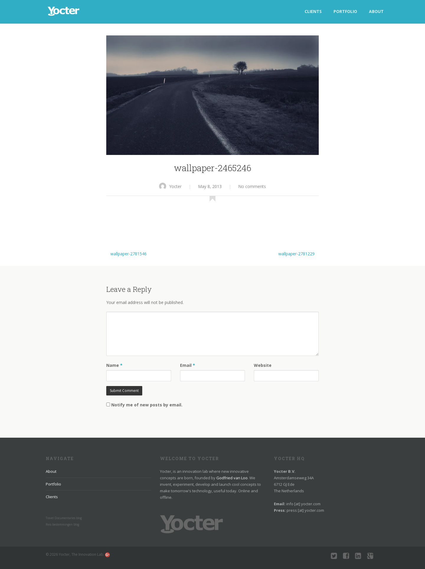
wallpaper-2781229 (296, 253)
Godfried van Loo (232, 477)
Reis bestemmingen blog (62, 524)
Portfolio (345, 11)
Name (114, 365)
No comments (252, 186)
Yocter (170, 186)
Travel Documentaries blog (64, 518)
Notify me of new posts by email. (146, 405)
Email (187, 365)
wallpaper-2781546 (128, 253)
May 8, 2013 (210, 186)
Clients (313, 11)
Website (263, 365)
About (376, 11)
